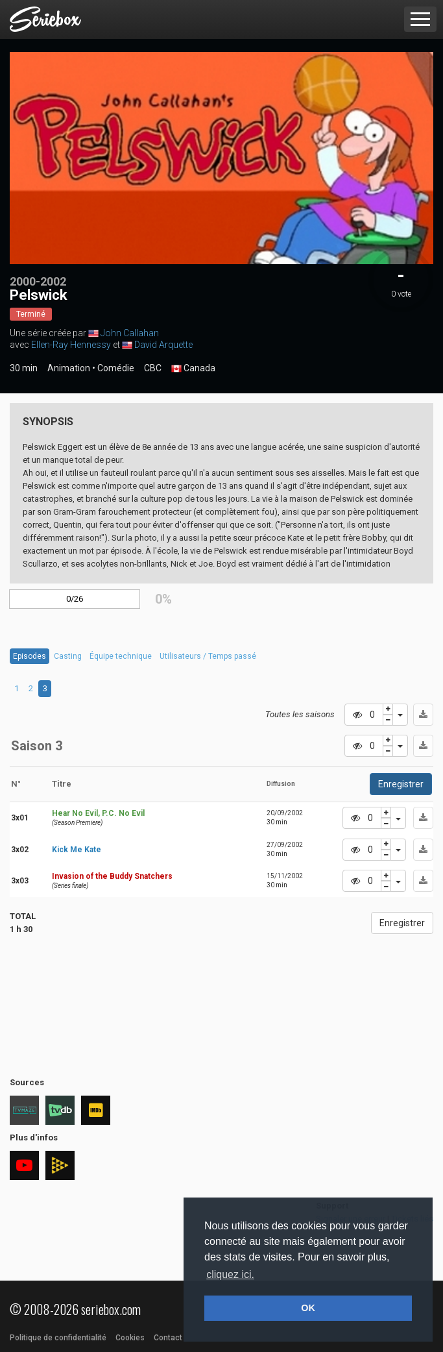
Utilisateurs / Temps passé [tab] (208, 656)
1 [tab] (16, 688)
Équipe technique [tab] (121, 656)
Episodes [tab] (29, 656)
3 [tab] (45, 688)
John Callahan (130, 333)
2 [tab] (31, 688)
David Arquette (163, 344)
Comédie (115, 368)
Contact (168, 1337)
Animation (68, 368)
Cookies (130, 1337)
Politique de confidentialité (58, 1337)
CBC (153, 368)
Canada (193, 368)
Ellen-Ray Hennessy (71, 344)
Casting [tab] (68, 656)
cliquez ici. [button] (230, 1274)
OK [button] (308, 1308)
